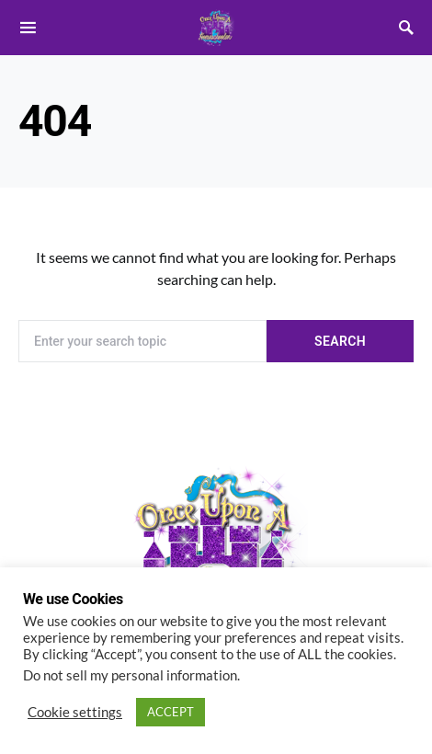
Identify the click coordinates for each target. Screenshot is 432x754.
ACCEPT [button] (170, 711)
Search (340, 341)
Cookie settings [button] (75, 712)
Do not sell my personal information (130, 675)
